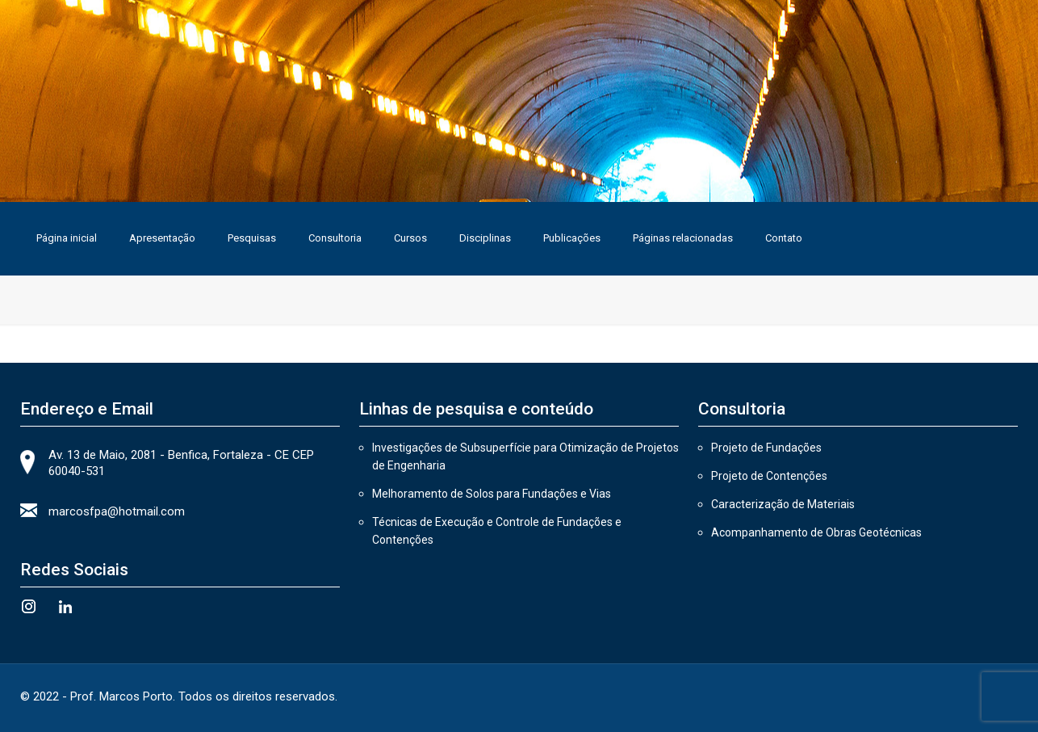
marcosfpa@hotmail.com (116, 511)
